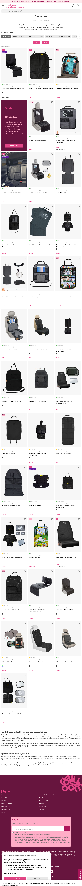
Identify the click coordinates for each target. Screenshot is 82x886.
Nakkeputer (49, 36)
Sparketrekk (47, 20)
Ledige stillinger (5, 809)
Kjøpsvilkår (4, 798)
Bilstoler (34, 20)
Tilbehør (40, 20)
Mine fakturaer (5, 800)
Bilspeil (41, 36)
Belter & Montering (19, 36)
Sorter (45, 42)
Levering (41, 798)
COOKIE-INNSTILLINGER (37, 879)
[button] (3, 5)
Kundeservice (5, 795)
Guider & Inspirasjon (6, 803)
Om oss (3, 812)
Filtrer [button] (36, 42)
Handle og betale (43, 800)
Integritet (41, 803)
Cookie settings (5, 806)
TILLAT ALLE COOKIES (15, 879)
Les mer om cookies (10, 873)
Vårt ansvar (42, 809)
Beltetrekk (32, 36)
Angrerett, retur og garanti (46, 795)
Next (79, 36)
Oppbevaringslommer (63, 36)
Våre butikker (42, 806)
